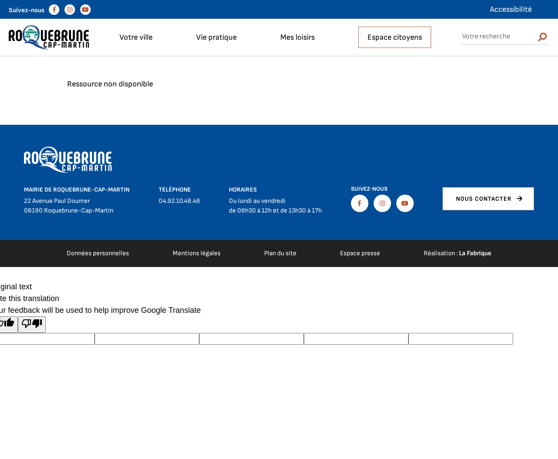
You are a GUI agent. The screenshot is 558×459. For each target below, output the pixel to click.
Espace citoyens (394, 37)
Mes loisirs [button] (297, 37)
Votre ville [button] (136, 37)
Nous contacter (484, 198)
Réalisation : (457, 253)
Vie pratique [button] (216, 37)
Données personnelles (98, 253)
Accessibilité (511, 9)
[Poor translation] (32, 324)
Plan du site (280, 253)
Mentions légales (197, 253)
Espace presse (360, 253)
